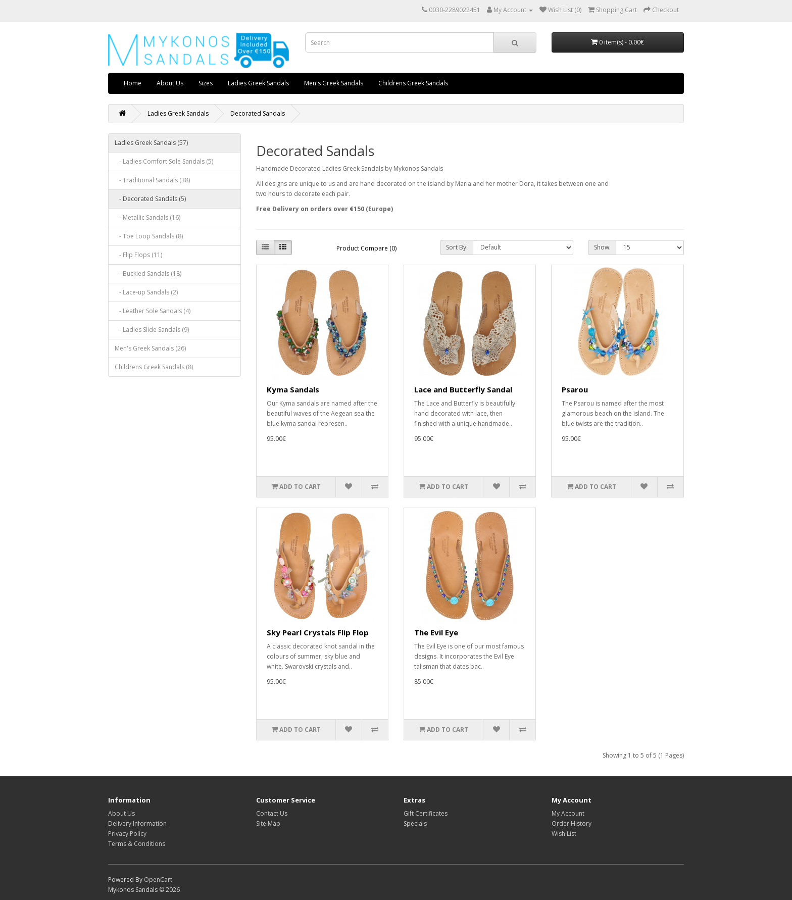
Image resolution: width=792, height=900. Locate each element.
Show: (602, 247)
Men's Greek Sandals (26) (150, 348)
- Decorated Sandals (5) (150, 198)
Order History (571, 823)
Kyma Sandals (293, 389)
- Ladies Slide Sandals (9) (152, 329)
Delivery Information (137, 823)
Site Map (268, 823)
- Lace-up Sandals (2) (146, 292)
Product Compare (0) (366, 248)
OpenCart (158, 879)
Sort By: (457, 247)
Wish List (564, 833)
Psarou (575, 389)
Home (132, 83)
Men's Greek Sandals (333, 83)
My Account (568, 813)
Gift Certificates (426, 813)
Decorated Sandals (257, 113)
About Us (170, 83)
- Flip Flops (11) (138, 255)
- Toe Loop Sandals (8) (149, 236)
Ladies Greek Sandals (258, 83)
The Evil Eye (436, 632)
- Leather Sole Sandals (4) (152, 311)
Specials (415, 823)
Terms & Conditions (136, 843)
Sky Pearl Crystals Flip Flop (318, 632)
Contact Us (271, 813)
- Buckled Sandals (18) (148, 273)
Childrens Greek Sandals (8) (154, 367)
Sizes (206, 83)
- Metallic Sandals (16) (147, 217)
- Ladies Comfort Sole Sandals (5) (164, 161)
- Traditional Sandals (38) (152, 180)
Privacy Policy (127, 833)
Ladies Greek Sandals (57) (151, 142)
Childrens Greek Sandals (413, 83)
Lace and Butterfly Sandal (463, 389)
